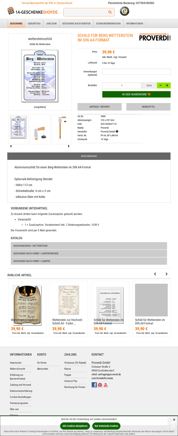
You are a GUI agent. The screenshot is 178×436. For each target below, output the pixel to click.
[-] (160, 85)
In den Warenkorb (136, 94)
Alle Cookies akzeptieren (75, 426)
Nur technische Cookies (106, 426)
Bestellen (92, 85)
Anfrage (99, 106)
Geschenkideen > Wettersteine (30, 245)
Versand (122, 57)
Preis (94, 51)
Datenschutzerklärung (21, 390)
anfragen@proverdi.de (109, 374)
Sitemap (14, 415)
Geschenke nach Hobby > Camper (31, 261)
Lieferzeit (92, 62)
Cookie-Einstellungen (20, 397)
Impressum (15, 362)
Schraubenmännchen (108, 23)
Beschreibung (89, 156)
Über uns (14, 409)
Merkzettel (148, 106)
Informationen (134, 23)
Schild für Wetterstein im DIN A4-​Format (109, 321)
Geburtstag (34, 23)
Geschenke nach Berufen (76, 23)
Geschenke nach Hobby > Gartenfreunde (36, 253)
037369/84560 (145, 3)
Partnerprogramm (19, 403)
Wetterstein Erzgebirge (24, 320)
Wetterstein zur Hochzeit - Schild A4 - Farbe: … (67, 321)
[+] (167, 85)
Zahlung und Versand (20, 384)
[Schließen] (174, 420)
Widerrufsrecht (17, 368)
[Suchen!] (110, 12)
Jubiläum (51, 23)
